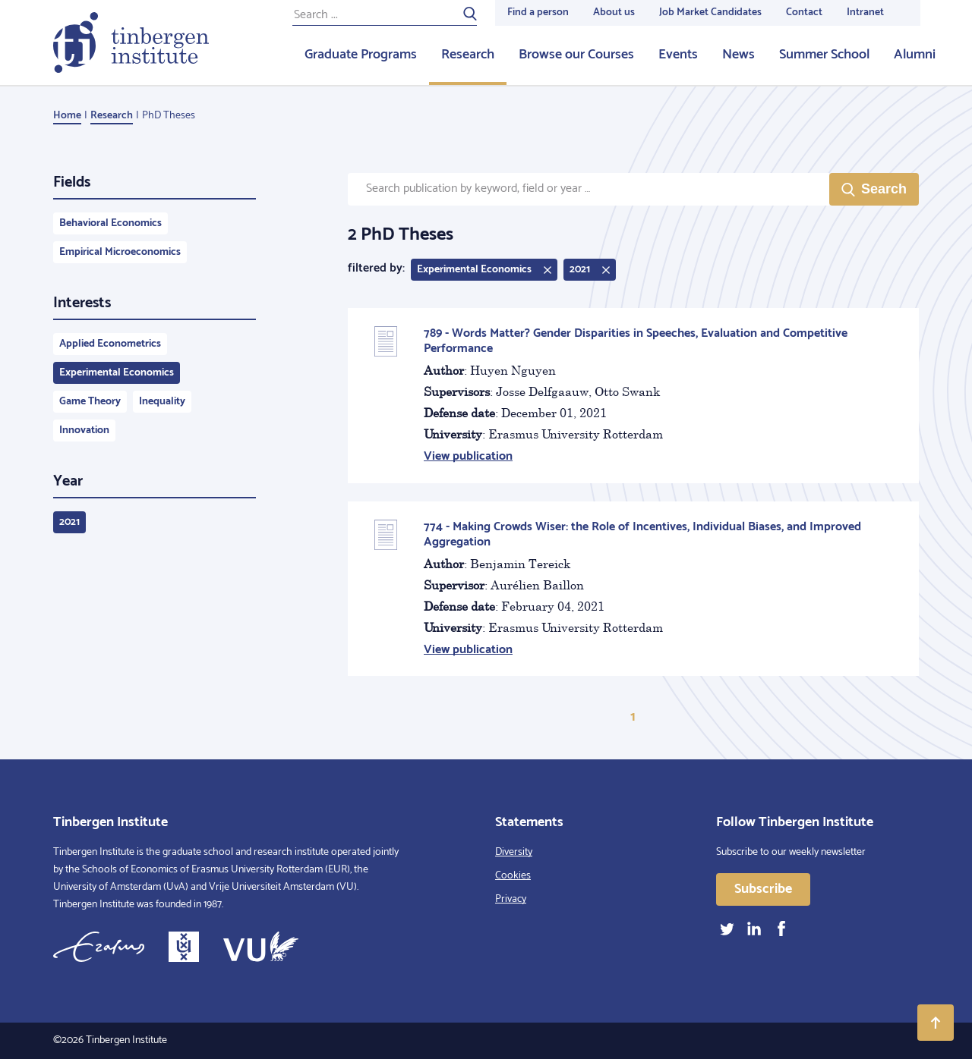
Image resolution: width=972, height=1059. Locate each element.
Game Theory (90, 401)
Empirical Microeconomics (120, 252)
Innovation (84, 430)
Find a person (538, 12)
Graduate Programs (361, 54)
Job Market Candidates (710, 12)
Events (678, 54)
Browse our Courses (576, 54)
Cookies (513, 876)
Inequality (162, 401)
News (738, 54)
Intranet (865, 12)
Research (467, 54)
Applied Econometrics (110, 344)
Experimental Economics (116, 373)
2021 (69, 522)
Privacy (510, 899)
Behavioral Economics (110, 223)
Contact (804, 12)
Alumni (915, 54)
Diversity (513, 852)
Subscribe (763, 889)
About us (614, 12)
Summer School (824, 54)
